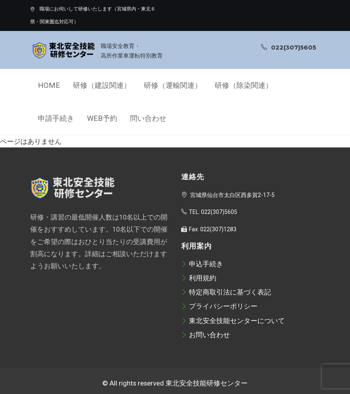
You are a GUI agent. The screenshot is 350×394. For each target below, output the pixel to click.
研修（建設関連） (102, 85)
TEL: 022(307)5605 (209, 212)
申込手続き (202, 264)
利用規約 (198, 278)
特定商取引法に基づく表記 (226, 292)
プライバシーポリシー (219, 306)
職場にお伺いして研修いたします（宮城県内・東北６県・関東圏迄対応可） (92, 15)
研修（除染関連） (244, 85)
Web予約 (102, 118)
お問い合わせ (205, 335)
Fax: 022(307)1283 (208, 229)
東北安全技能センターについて (233, 321)
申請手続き (56, 118)
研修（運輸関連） (173, 85)
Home (49, 85)
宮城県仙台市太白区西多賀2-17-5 (228, 195)
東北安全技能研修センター (207, 383)
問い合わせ (148, 118)
